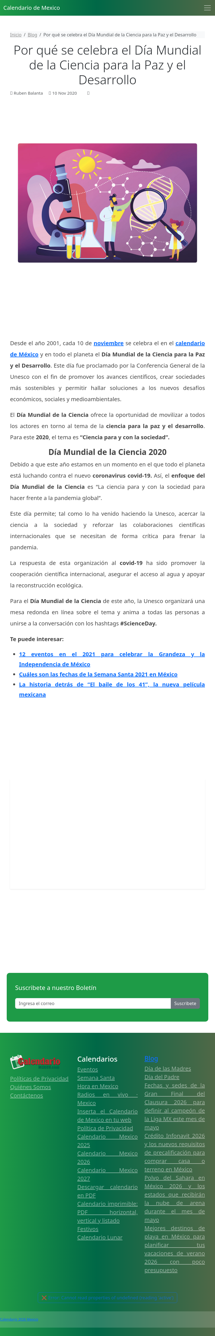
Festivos (87, 1229)
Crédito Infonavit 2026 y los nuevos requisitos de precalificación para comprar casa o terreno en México (174, 1152)
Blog (151, 1058)
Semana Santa (96, 1078)
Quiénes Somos (30, 1087)
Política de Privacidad (105, 1128)
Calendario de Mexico (31, 7)
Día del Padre (161, 1077)
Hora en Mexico (97, 1086)
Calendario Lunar (100, 1237)
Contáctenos (26, 1095)
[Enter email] (93, 1003)
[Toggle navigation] (207, 8)
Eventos (87, 1069)
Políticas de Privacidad (39, 1078)
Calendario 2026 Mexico (19, 1319)
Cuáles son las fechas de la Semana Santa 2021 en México (98, 674)
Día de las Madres (167, 1068)
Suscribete (185, 1003)
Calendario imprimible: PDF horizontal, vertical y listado (107, 1212)
